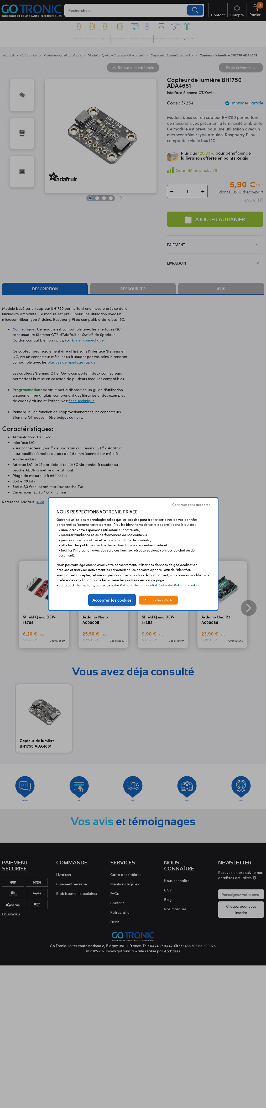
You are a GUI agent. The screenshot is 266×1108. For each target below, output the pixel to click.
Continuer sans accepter (191, 504)
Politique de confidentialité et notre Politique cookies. (160, 584)
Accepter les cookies (112, 600)
